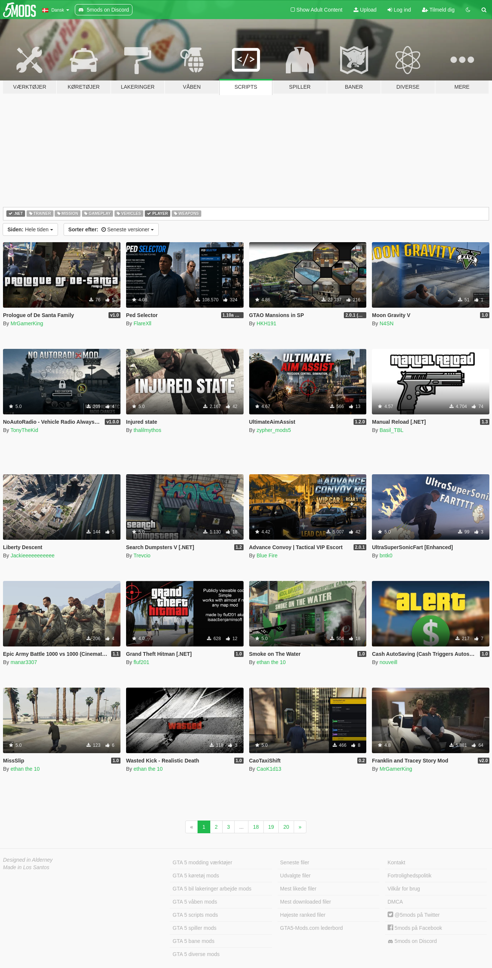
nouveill (388, 662)
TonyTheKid (24, 430)
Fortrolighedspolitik (410, 876)
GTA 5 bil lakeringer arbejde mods (211, 889)
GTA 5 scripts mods (195, 915)
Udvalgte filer (295, 876)
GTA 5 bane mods (193, 941)
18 (256, 827)
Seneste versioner (111, 229)
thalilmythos (147, 430)
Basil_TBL (391, 430)
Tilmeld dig (438, 10)
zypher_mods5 (274, 430)
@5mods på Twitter (414, 914)
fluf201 (141, 662)
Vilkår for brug (404, 889)
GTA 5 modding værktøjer (202, 862)
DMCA (395, 902)
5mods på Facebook (415, 928)
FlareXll (142, 323)
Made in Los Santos (26, 867)
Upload (365, 10)
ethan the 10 (271, 662)
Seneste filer (294, 862)
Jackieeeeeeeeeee (32, 555)
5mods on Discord (412, 941)
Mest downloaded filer (305, 902)
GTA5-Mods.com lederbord (311, 928)
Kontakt (396, 862)
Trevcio (142, 555)
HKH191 (266, 323)
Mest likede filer (298, 889)
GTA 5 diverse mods (196, 954)
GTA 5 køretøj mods (195, 876)
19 (271, 827)
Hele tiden (30, 229)
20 (286, 827)
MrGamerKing (26, 323)
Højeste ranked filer (303, 915)
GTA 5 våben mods (194, 902)
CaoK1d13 (269, 769)
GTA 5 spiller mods (194, 928)
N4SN (386, 323)
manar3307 (23, 662)
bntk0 (385, 555)
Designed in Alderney (28, 860)
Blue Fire (267, 555)
